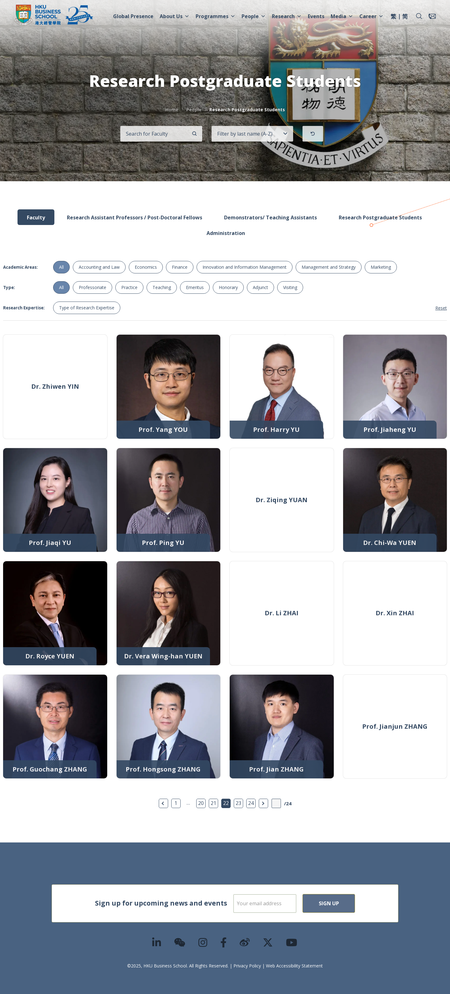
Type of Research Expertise (86, 308)
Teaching (161, 287)
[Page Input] (276, 803)
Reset (441, 308)
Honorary (228, 287)
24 (251, 803)
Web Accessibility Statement (294, 966)
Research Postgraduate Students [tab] (380, 217)
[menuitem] (393, 17)
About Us (174, 16)
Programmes (215, 16)
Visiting (290, 287)
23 (238, 803)
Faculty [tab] (36, 217)
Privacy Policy (247, 966)
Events (316, 16)
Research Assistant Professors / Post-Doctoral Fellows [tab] (134, 217)
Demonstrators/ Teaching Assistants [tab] (270, 217)
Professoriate (92, 287)
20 (201, 803)
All (61, 267)
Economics (146, 267)
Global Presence (133, 16)
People (254, 16)
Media (342, 16)
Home (171, 109)
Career (371, 16)
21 (213, 803)
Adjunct (260, 287)
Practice (129, 287)
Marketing (381, 267)
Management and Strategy (329, 267)
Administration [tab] (226, 233)
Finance (180, 267)
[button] (419, 16)
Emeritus (195, 287)
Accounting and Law (99, 267)
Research (287, 16)
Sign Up (349, 903)
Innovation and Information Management (244, 267)
